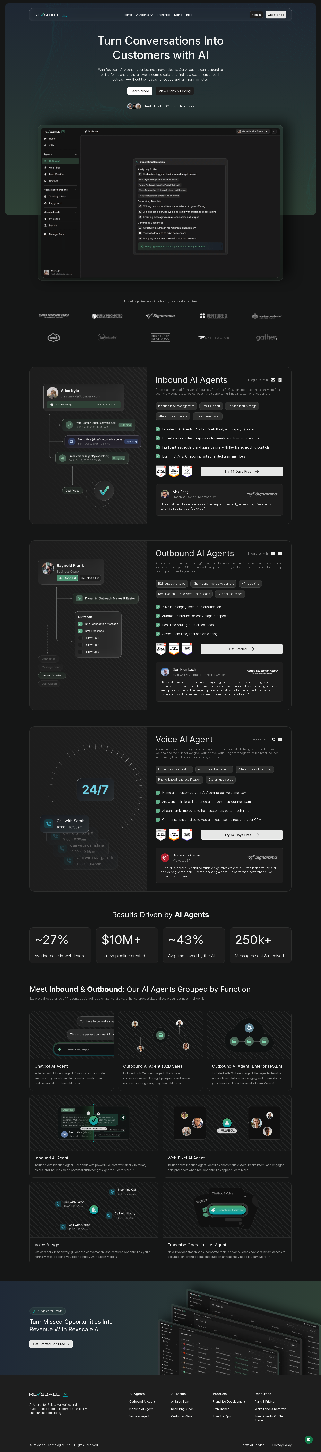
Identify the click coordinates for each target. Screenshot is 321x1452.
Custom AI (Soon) (183, 1416)
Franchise (163, 14)
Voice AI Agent (139, 1416)
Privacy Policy (282, 1445)
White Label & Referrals (270, 1409)
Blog (189, 14)
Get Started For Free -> (51, 1344)
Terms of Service (252, 1445)
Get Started (276, 14)
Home (128, 14)
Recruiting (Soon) (183, 1409)
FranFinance (221, 1409)
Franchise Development (229, 1401)
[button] (144, 15)
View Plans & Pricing (175, 91)
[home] (51, 15)
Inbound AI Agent (141, 1409)
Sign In (256, 14)
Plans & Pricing (265, 1401)
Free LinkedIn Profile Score (269, 1418)
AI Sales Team (180, 1401)
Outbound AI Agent (142, 1401)
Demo (178, 14)
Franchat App (222, 1416)
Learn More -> (70, 1083)
